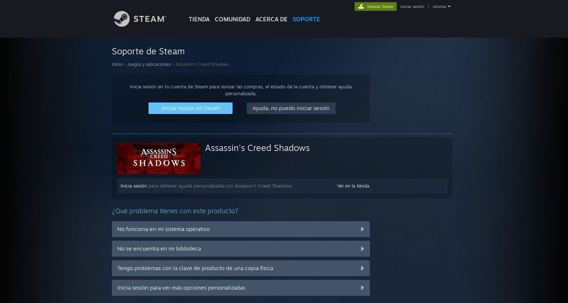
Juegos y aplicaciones (149, 64)
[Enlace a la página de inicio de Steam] (146, 25)
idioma (439, 6)
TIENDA (199, 19)
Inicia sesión (134, 186)
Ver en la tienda (353, 186)
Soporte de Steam (148, 51)
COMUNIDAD (232, 19)
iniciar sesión (412, 6)
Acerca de (271, 19)
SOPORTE (306, 19)
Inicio (117, 64)
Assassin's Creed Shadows (257, 147)
